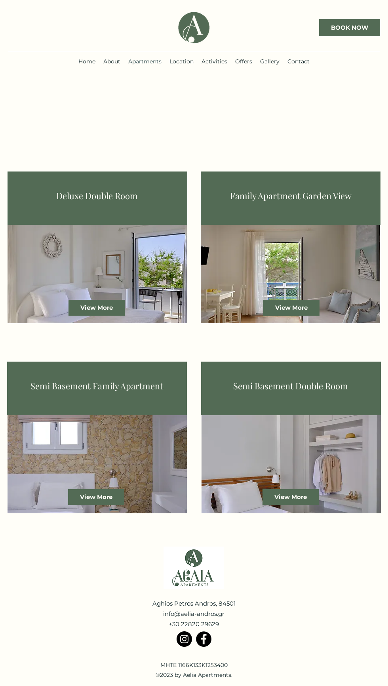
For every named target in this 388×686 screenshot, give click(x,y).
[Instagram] (184, 639)
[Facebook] (203, 639)
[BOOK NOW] (349, 27)
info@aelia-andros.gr (193, 613)
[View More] (96, 308)
